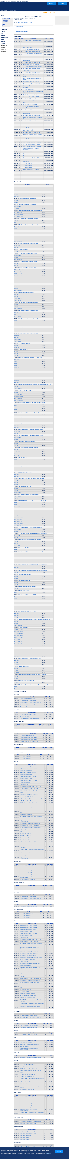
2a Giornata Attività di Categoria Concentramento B (31, 869)
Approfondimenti (5, 25)
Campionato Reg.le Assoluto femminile (28, 796)
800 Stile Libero (17, 339)
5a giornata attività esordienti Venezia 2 (28, 768)
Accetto (59, 1151)
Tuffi (2, 33)
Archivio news (5, 49)
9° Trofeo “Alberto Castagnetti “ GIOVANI (32, 83)
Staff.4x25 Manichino (18, 280)
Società (3, 24)
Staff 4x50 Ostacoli (18, 277)
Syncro (3, 35)
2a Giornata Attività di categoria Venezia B (32, 66)
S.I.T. (2, 39)
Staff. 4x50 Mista (17, 290)
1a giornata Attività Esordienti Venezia (31, 51)
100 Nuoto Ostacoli (18, 269)
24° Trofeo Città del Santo (25, 833)
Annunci (3, 51)
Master (3, 43)
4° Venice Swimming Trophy (26, 814)
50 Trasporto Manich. (18, 214)
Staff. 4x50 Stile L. (18, 259)
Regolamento (5, 21)
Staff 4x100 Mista (18, 241)
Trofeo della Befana (27, 151)
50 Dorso (16, 194)
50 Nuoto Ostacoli (18, 212)
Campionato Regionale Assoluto (27, 1089)
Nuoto (2, 15)
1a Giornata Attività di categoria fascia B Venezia (30, 874)
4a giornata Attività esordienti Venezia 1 (32, 98)
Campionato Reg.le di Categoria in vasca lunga (30, 806)
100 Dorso (16, 188)
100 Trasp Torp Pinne (18, 273)
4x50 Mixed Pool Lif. (18, 525)
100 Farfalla (16, 322)
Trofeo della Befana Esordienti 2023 (31, 157)
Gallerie (3, 47)
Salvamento (4, 37)
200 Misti (16, 306)
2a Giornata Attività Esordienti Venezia (28, 772)
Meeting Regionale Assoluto (26, 809)
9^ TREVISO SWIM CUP (25, 835)
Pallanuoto (4, 29)
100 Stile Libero (17, 206)
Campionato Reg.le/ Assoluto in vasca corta (29, 825)
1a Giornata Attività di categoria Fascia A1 (29, 951)
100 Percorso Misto (18, 396)
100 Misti (16, 202)
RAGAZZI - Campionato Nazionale (27, 800)
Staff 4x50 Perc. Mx (18, 282)
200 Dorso (16, 335)
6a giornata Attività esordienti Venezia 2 (32, 68)
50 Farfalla (16, 208)
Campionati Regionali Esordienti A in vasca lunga (30, 702)
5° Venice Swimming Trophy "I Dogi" (27, 843)
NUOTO (5, 10)
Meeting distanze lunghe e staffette (27, 993)
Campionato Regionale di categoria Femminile (30, 823)
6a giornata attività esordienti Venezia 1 (29, 739)
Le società (62, 3)
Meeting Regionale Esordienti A (30, 94)
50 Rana (16, 200)
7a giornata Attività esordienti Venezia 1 (32, 62)
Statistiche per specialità (22, 31)
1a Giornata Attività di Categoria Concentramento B (31, 798)
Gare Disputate (19, 29)
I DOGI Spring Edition (24, 854)
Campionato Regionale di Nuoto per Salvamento (30, 1057)
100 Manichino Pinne (18, 513)
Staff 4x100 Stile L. (18, 300)
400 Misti (16, 265)
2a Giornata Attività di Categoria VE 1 (31, 49)
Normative (4, 45)
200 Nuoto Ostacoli (18, 392)
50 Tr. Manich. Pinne (18, 216)
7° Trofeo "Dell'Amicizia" (28, 89)
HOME (2, 10)
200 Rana (16, 220)
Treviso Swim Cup (27, 70)
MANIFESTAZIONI (6, 18)
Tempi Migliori (19, 26)
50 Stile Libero (17, 190)
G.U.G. (3, 41)
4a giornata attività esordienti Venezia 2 (29, 737)
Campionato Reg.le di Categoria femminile (29, 794)
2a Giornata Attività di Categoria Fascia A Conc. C (30, 852)
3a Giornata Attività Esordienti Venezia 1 (32, 43)
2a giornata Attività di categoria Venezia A (32, 57)
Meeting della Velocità (24, 837)
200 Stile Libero (17, 496)
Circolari (4, 23)
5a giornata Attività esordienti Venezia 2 (32, 122)
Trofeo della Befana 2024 (28, 756)
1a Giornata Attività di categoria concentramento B (30, 827)
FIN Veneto (52, 3)
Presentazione (5, 20)
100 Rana (16, 196)
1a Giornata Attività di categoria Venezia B (29, 788)
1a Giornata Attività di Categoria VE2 (31, 96)
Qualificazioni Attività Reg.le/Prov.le (31, 64)
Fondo (3, 31)
